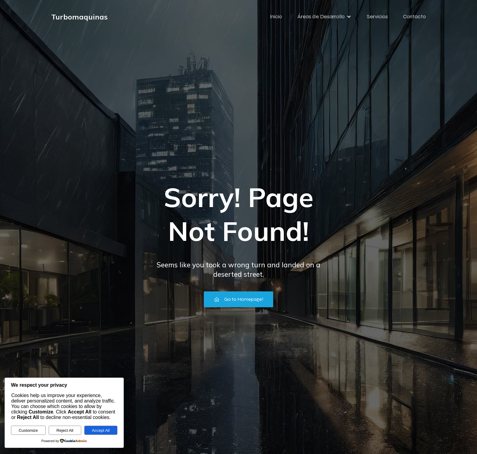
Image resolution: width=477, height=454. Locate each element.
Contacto (414, 16)
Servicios (377, 16)
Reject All (64, 430)
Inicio (276, 16)
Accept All (101, 430)
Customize (28, 430)
